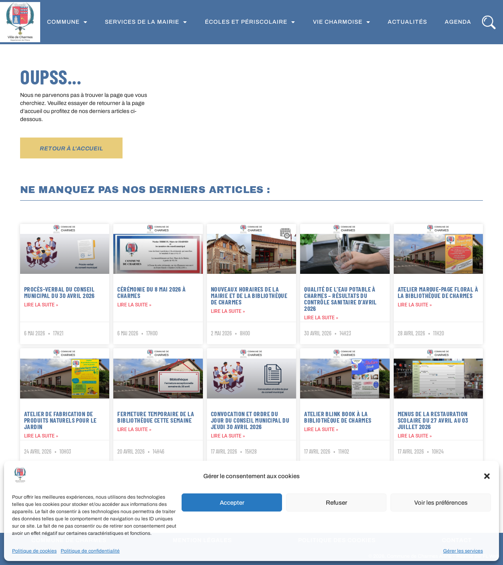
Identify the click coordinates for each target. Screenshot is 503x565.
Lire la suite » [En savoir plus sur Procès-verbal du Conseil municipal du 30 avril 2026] (41, 305)
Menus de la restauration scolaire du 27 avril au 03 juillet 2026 (433, 420)
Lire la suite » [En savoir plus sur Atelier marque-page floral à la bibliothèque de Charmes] (415, 305)
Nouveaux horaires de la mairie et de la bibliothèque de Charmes (249, 295)
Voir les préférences (441, 502)
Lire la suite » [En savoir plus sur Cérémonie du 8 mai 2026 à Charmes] (134, 305)
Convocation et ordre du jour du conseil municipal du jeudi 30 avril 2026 (250, 420)
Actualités (407, 22)
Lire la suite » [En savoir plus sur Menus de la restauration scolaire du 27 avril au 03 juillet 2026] (415, 436)
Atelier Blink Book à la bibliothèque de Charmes (337, 417)
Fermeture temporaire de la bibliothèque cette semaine (155, 417)
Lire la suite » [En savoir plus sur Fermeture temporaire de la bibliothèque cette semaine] (134, 429)
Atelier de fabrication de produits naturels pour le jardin (60, 420)
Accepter (232, 502)
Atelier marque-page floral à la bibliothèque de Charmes (438, 292)
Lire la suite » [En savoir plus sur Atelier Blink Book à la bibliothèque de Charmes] (321, 429)
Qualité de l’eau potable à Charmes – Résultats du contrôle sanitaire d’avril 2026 (340, 298)
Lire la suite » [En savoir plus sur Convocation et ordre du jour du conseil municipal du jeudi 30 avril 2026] (228, 436)
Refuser (336, 502)
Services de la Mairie (146, 22)
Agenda (458, 22)
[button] (487, 476)
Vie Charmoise (341, 22)
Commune (67, 22)
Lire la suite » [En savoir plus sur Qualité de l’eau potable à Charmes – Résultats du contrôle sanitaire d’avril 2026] (321, 318)
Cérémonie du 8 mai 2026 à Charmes (151, 292)
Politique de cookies (34, 551)
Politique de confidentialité (90, 551)
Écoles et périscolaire (250, 22)
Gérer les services (463, 551)
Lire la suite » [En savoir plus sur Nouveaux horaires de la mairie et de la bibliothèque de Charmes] (228, 311)
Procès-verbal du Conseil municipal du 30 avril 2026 (59, 292)
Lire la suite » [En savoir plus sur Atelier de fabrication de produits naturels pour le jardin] (41, 436)
